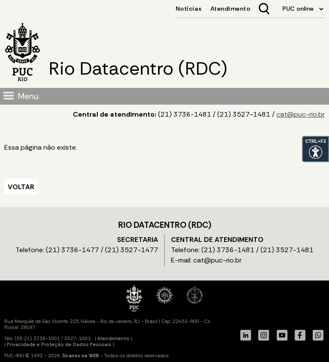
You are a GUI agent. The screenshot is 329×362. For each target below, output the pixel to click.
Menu (28, 96)
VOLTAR (21, 186)
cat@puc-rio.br (300, 114)
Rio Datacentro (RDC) (138, 68)
